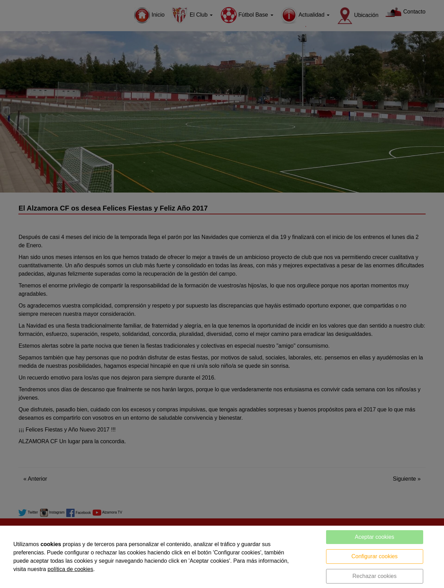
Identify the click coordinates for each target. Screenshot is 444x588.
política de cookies (70, 569)
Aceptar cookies (374, 537)
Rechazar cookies (374, 576)
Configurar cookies (374, 556)
